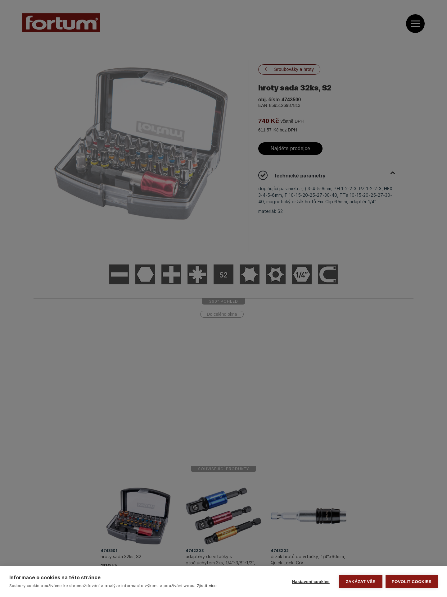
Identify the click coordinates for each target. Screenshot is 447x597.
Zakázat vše (361, 581)
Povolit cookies (411, 581)
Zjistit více (207, 585)
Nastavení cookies (311, 581)
